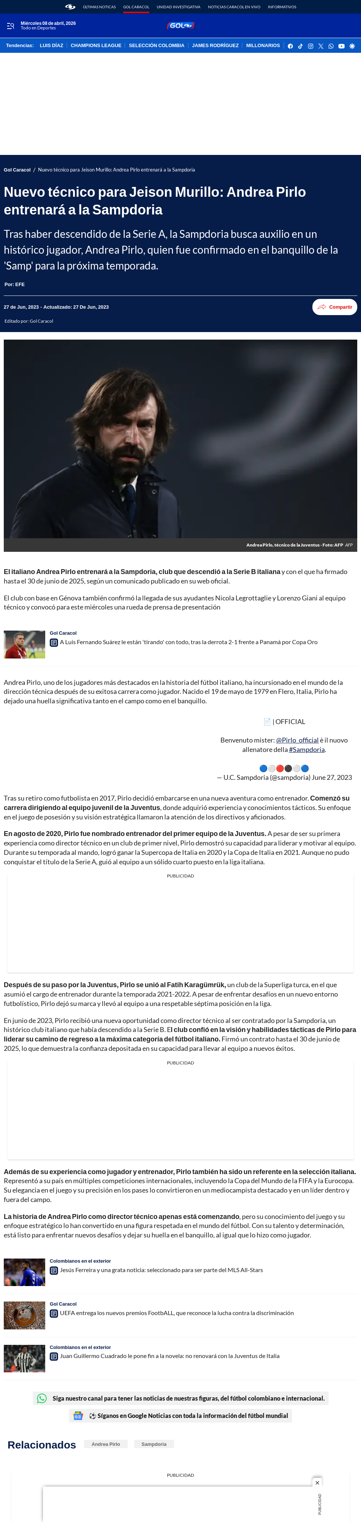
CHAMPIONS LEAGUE (96, 46)
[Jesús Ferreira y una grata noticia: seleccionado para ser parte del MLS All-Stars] (24, 1263)
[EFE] (20, 284)
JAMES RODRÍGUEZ (215, 46)
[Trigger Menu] (10, 26)
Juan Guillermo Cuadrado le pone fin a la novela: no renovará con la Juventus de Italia (170, 1346)
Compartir (334, 307)
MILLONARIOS (263, 46)
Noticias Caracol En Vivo (234, 7)
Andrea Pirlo (106, 1435)
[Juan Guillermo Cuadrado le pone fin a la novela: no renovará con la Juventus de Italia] (24, 1349)
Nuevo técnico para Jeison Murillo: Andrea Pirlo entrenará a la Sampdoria (116, 169)
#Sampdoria (267, 740)
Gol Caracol (136, 7)
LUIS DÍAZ (51, 46)
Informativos (282, 7)
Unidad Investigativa (178, 7)
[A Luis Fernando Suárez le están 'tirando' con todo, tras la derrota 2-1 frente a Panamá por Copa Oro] (24, 644)
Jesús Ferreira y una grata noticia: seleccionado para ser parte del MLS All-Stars (161, 1260)
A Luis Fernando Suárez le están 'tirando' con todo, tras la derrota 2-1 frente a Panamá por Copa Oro (189, 641)
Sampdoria (154, 1435)
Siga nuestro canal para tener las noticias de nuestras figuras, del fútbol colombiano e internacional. (181, 1389)
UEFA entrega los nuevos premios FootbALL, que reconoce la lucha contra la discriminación (177, 1303)
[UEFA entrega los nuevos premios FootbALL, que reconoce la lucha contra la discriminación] (24, 1306)
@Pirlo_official (151, 740)
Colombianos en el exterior (80, 1251)
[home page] (70, 7)
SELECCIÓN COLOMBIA (156, 46)
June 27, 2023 (228, 768)
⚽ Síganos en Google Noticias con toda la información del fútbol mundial (180, 1406)
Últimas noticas (99, 7)
